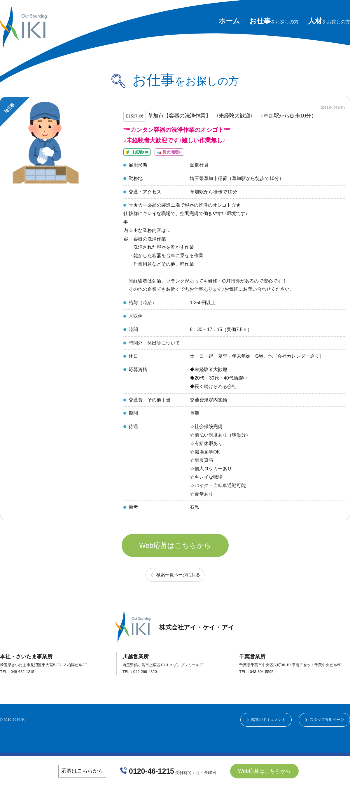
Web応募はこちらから (175, 562)
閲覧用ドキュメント (263, 741)
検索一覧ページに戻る (178, 595)
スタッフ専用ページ (325, 741)
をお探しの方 (274, 21)
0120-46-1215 (152, 771)
